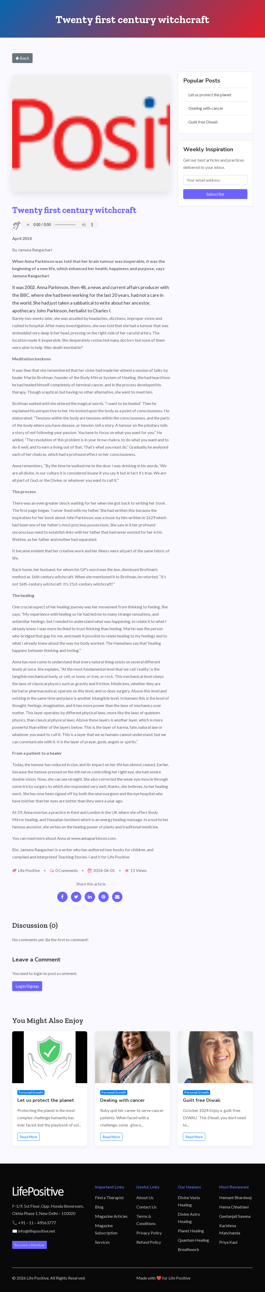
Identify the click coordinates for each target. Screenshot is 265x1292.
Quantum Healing (193, 1240)
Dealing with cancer (205, 108)
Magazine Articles (111, 1216)
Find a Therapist (109, 1197)
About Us (144, 1197)
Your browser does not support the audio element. (60, 225)
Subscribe (215, 193)
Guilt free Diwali (202, 121)
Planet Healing (191, 1230)
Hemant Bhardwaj (235, 1197)
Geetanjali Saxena (235, 1216)
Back (22, 58)
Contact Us (146, 1206)
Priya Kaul (228, 1242)
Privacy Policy (149, 1232)
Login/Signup (27, 986)
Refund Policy (148, 1242)
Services (102, 1242)
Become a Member (29, 1245)
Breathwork (188, 1249)
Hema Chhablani (234, 1206)
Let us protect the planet (209, 94)
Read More (28, 1137)
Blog (99, 1206)
